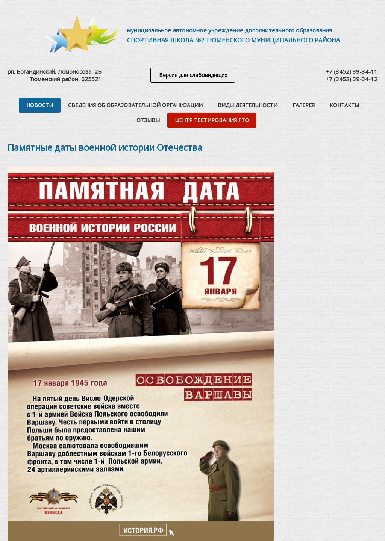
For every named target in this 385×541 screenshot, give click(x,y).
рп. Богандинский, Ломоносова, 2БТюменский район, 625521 (55, 75)
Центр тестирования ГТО (212, 120)
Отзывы (148, 120)
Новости (39, 105)
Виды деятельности (247, 105)
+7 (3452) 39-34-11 (351, 71)
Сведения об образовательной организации (135, 105)
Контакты (344, 105)
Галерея (304, 105)
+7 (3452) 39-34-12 (351, 79)
